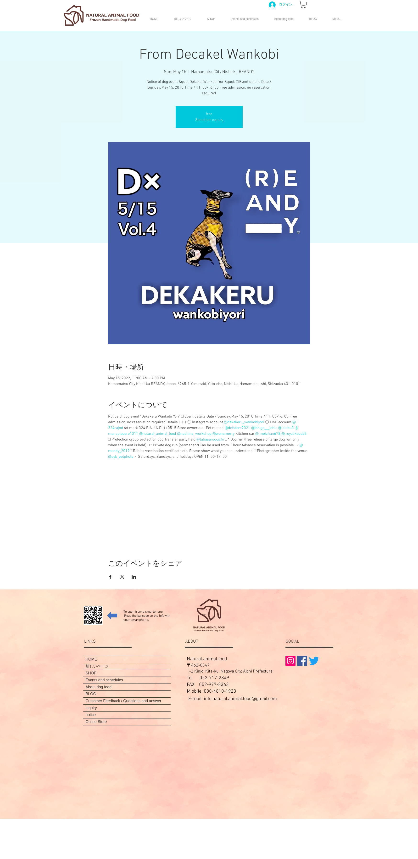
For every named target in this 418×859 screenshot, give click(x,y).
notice (91, 715)
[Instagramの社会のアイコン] (290, 661)
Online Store (96, 722)
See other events (209, 120)
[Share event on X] (122, 577)
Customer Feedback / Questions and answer (124, 701)
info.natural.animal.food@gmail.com (240, 699)
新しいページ (97, 666)
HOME (91, 659)
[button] (303, 4)
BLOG (91, 694)
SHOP (91, 673)
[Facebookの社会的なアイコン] (302, 661)
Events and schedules (104, 680)
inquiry (91, 708)
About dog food (99, 687)
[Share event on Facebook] (110, 577)
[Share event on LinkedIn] (134, 577)
